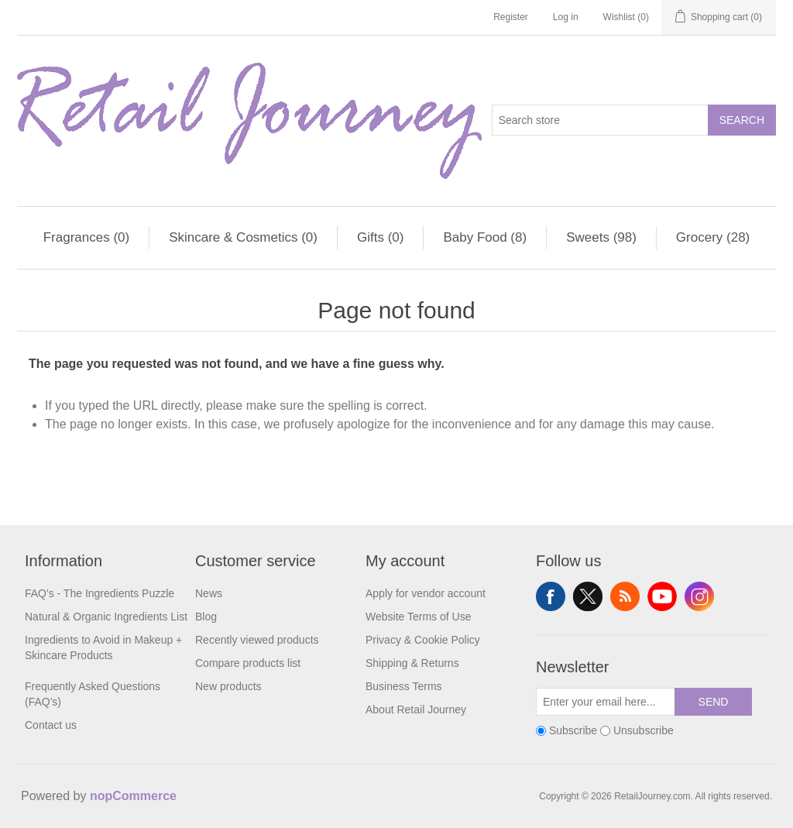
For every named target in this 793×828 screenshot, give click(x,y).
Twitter (587, 596)
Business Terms (404, 686)
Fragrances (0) (86, 237)
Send (714, 702)
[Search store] (600, 120)
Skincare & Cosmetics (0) (243, 237)
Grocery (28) (713, 237)
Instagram (699, 596)
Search (741, 120)
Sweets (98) (601, 237)
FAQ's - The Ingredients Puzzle (99, 593)
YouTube (662, 596)
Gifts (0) (380, 237)
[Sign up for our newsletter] (605, 702)
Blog (206, 616)
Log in (565, 17)
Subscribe (573, 730)
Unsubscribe (643, 730)
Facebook (550, 596)
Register (510, 17)
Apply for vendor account (426, 593)
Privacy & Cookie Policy (423, 640)
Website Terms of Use (418, 616)
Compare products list (247, 663)
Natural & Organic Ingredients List (106, 616)
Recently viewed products (257, 640)
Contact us (51, 725)
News (208, 593)
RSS (625, 596)
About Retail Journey (416, 709)
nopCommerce (133, 795)
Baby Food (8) (485, 237)
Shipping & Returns (412, 663)
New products (228, 686)
